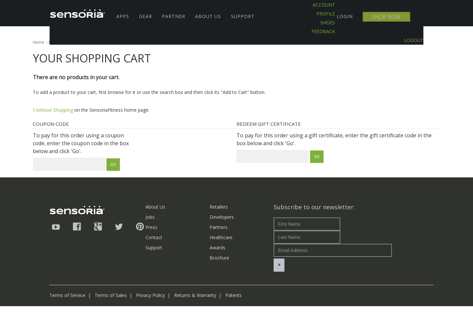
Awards (217, 247)
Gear (145, 16)
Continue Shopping (53, 110)
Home (38, 42)
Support (243, 16)
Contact (154, 237)
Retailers (219, 207)
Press (151, 227)
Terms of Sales (111, 307)
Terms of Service (67, 307)
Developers (222, 217)
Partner (173, 16)
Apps (122, 16)
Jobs (150, 217)
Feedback (323, 31)
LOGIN (345, 16)
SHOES (327, 22)
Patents (233, 307)
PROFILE (325, 14)
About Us (208, 16)
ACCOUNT (324, 5)
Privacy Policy (150, 307)
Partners (219, 227)
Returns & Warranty (195, 307)
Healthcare (221, 237)
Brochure (219, 258)
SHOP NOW (386, 16)
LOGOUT (413, 40)
